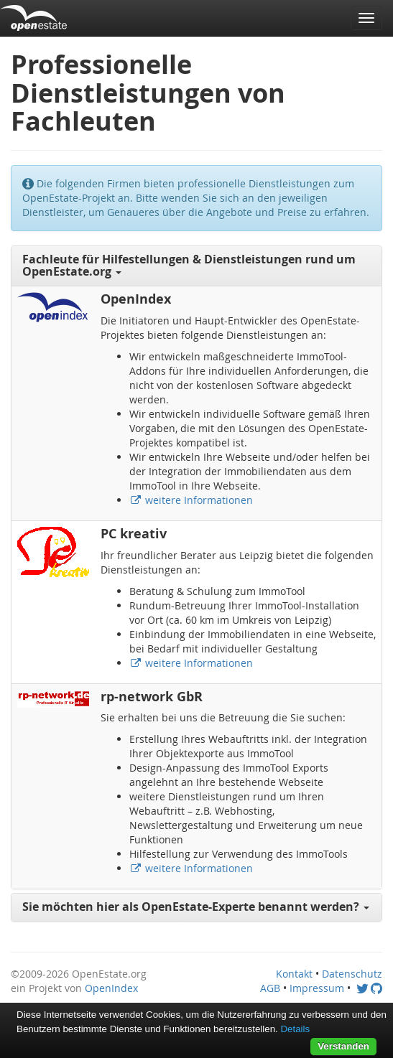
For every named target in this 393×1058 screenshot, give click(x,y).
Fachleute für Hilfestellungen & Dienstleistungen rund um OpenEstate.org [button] (189, 265)
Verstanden (343, 1046)
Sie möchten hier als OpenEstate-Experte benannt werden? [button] (195, 906)
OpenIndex (111, 988)
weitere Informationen (191, 500)
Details (295, 1029)
